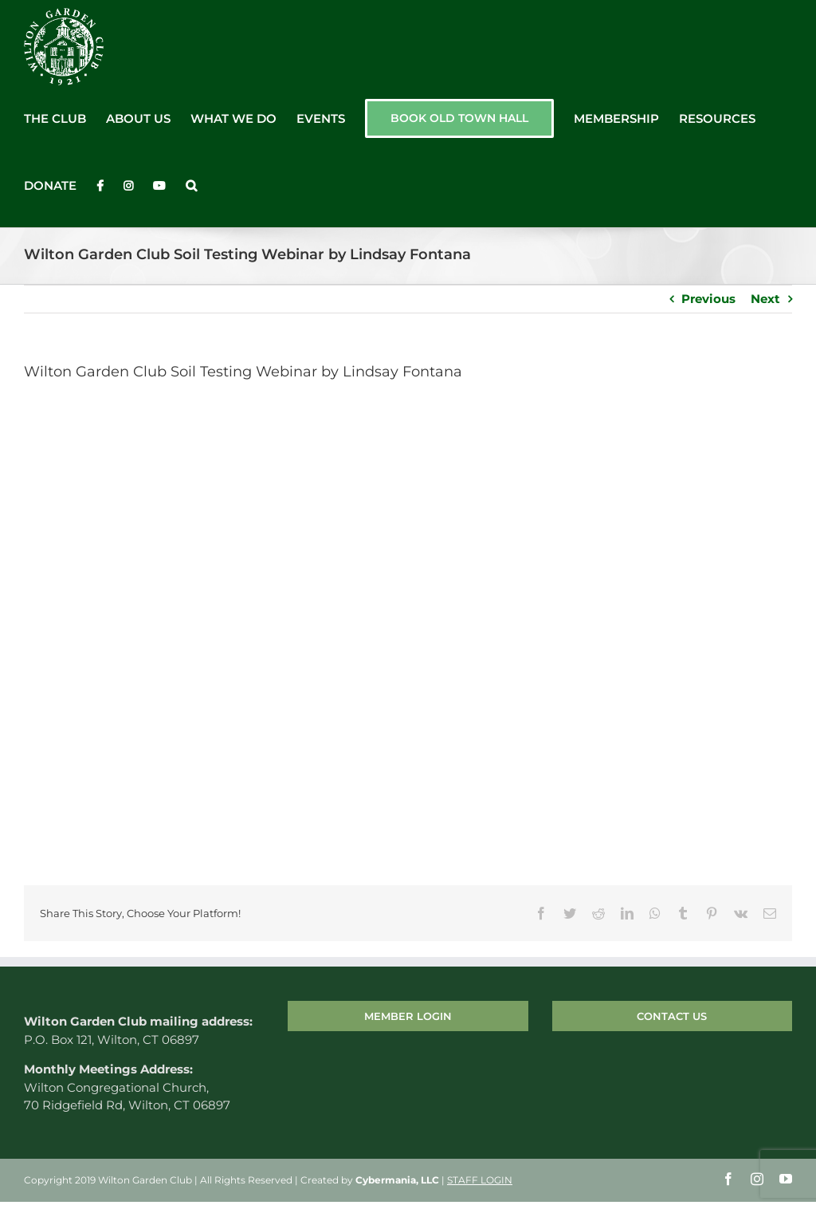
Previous (708, 298)
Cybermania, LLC (397, 1180)
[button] (191, 185)
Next (765, 298)
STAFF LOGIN (479, 1180)
